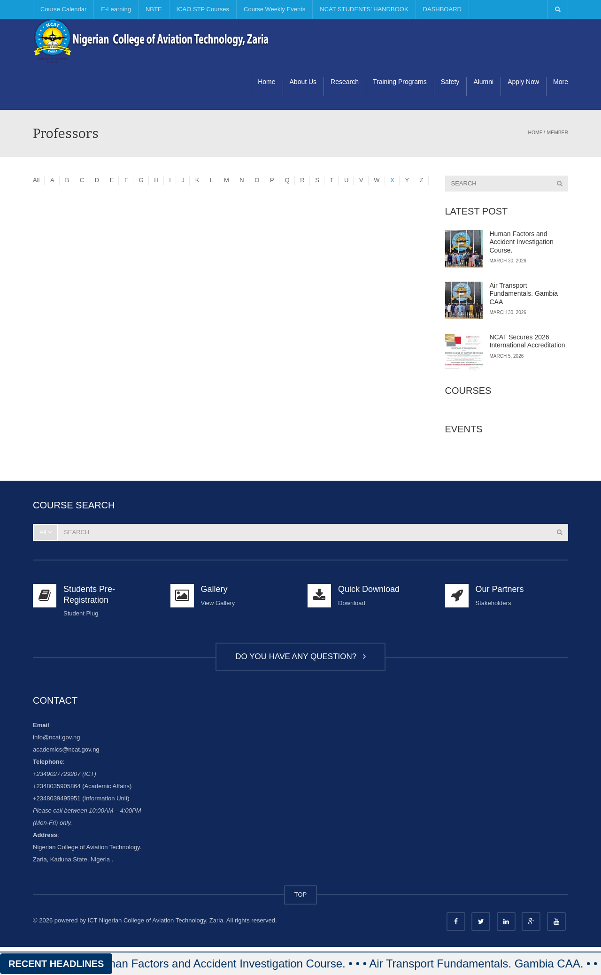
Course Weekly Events (274, 9)
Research (345, 81)
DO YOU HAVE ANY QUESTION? (300, 656)
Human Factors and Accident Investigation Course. (522, 242)
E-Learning (116, 9)
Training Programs (400, 81)
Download (351, 602)
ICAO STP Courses (203, 9)
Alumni (483, 81)
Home (266, 81)
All (36, 180)
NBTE (154, 9)
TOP (300, 894)
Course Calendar (63, 9)
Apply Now (523, 81)
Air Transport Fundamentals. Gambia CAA (524, 294)
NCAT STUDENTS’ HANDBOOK (364, 9)
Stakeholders (493, 602)
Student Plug (80, 613)
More (560, 81)
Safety (450, 81)
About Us (303, 81)
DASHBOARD (442, 9)
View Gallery (218, 602)
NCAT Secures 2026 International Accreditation (527, 341)
